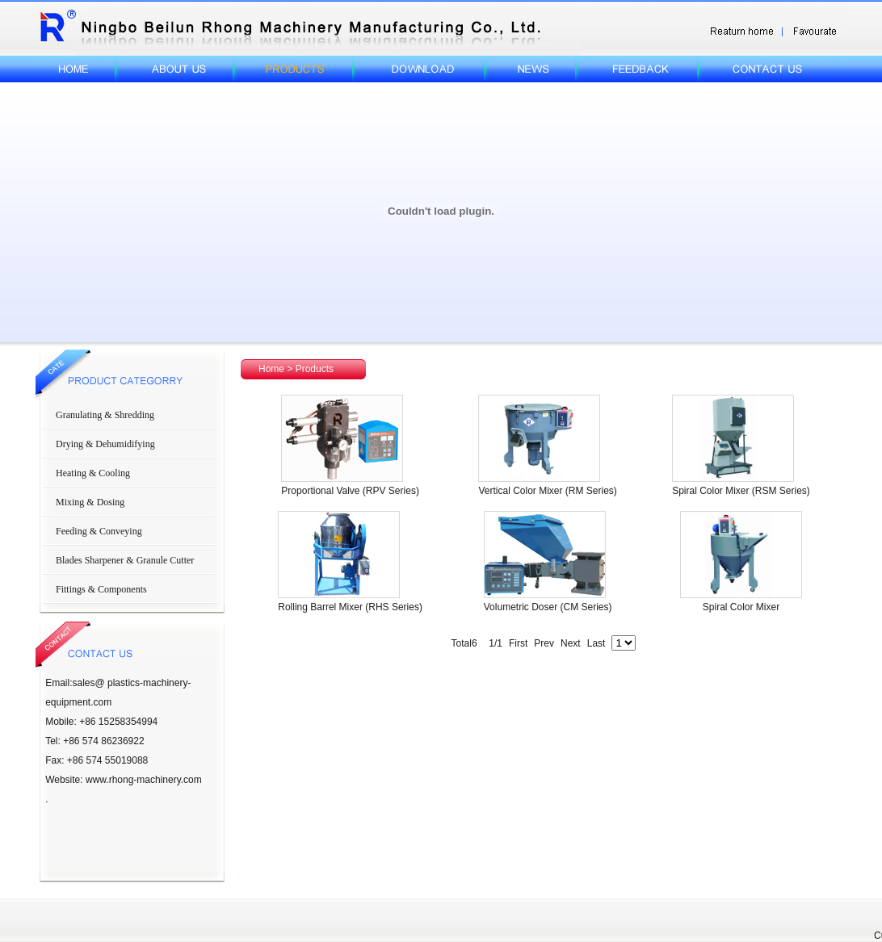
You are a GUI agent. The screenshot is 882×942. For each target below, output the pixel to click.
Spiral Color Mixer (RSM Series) (741, 490)
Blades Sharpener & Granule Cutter (125, 560)
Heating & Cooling (93, 473)
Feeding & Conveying (99, 531)
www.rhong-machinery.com (144, 779)
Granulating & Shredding (105, 415)
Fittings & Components (101, 589)
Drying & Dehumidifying (105, 444)
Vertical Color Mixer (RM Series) (547, 490)
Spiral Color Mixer (741, 607)
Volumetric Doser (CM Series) (548, 607)
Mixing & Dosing (90, 502)
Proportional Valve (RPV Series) (350, 490)
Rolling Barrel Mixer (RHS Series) (350, 607)
